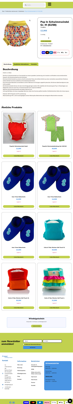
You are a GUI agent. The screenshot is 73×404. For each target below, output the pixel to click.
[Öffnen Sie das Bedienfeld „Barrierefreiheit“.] (70, 401)
